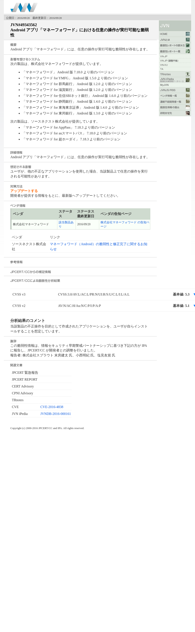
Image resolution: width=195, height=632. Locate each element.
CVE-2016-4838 (51, 407)
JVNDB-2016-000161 (55, 414)
